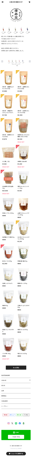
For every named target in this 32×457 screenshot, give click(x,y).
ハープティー (4, 406)
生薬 (2, 390)
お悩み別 (3, 380)
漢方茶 (3, 385)
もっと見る (16, 367)
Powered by (16, 448)
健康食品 (3, 396)
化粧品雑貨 (4, 401)
